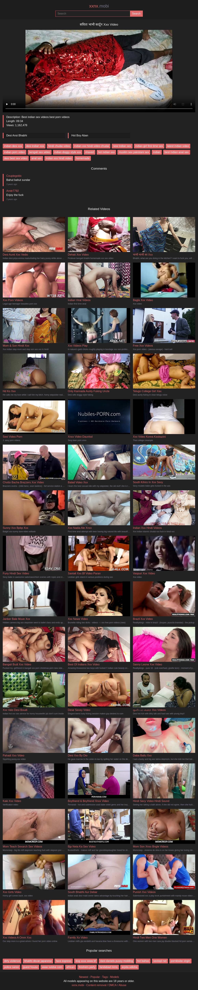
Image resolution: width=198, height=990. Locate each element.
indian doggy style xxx (67, 152)
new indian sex (122, 146)
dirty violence (12, 960)
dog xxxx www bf (86, 960)
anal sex (36, 158)
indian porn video (14, 152)
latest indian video (178, 146)
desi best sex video (15, 158)
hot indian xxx (106, 152)
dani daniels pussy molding (116, 960)
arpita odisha (129, 967)
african (70, 967)
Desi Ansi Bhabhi (16, 135)
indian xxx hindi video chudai (91, 146)
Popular (95, 977)
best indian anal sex (177, 152)
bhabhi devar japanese (38, 960)
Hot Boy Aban (79, 135)
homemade (83, 158)
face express (63, 960)
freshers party (87, 967)
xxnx (99, 6)
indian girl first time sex (149, 146)
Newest (83, 977)
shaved (89, 152)
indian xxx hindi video (59, 158)
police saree (11, 967)
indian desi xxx (13, 146)
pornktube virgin (180, 960)
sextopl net (159, 960)
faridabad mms (108, 967)
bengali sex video (39, 152)
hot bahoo (143, 960)
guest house (30, 967)
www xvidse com (52, 967)
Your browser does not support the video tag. (99, 69)
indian (156, 152)
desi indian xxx (35, 146)
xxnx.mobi (78, 985)
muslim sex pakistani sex (134, 152)
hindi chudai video (59, 146)
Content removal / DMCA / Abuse (106, 985)
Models (114, 977)
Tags (105, 977)
